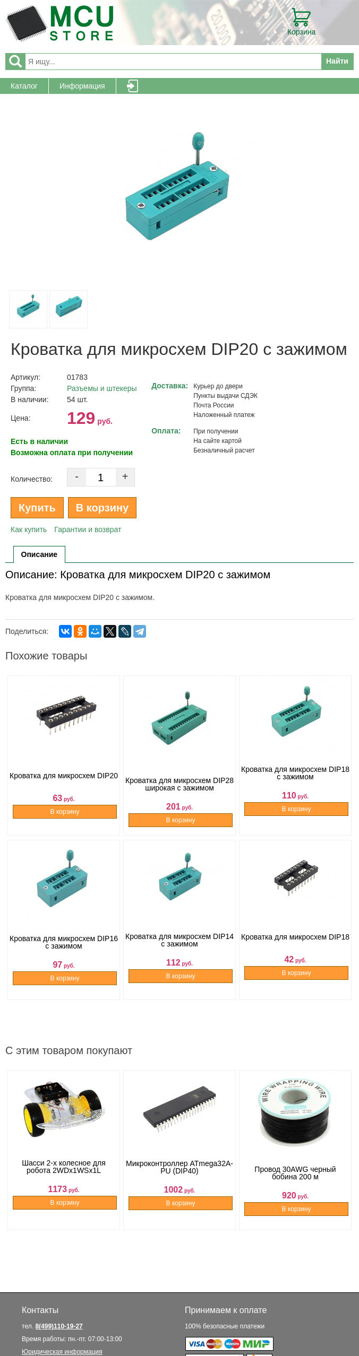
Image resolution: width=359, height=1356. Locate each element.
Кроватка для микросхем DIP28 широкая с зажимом (179, 785)
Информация (82, 86)
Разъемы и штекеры (102, 388)
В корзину (102, 508)
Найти (337, 61)
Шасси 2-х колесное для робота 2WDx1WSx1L (64, 1179)
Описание (39, 554)
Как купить (29, 529)
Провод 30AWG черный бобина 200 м (295, 1179)
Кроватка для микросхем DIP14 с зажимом (179, 949)
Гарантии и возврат (87, 529)
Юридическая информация (62, 1352)
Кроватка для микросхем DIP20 (64, 785)
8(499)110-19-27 (58, 1326)
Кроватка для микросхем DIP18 (295, 949)
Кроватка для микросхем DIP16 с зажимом (64, 949)
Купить (37, 508)
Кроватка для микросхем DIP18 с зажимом (295, 785)
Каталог (24, 86)
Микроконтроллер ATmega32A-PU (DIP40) (179, 1179)
